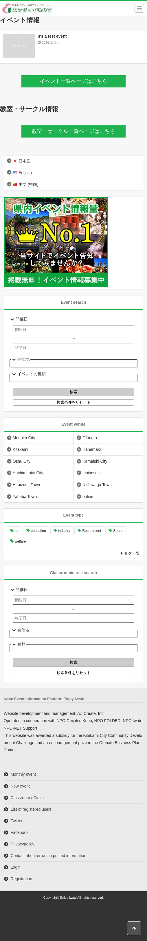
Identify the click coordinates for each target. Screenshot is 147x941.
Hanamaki (91, 449)
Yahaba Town (25, 496)
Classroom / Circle (27, 797)
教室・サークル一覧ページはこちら (73, 131)
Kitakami (20, 449)
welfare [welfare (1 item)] (20, 541)
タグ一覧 (132, 553)
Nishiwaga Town (97, 484)
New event (20, 786)
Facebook (19, 832)
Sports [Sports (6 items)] (118, 531)
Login (16, 867)
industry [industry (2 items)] (64, 531)
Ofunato (89, 437)
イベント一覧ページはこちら (73, 81)
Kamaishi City (94, 461)
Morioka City (24, 437)
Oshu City (21, 461)
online (87, 496)
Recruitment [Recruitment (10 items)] (91, 531)
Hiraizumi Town (26, 484)
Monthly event (23, 774)
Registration (21, 878)
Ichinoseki (91, 472)
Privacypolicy (22, 844)
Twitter (17, 821)
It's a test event (52, 36)
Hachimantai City (28, 472)
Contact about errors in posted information (48, 855)
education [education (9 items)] (38, 531)
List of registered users (31, 809)
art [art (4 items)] (17, 531)
